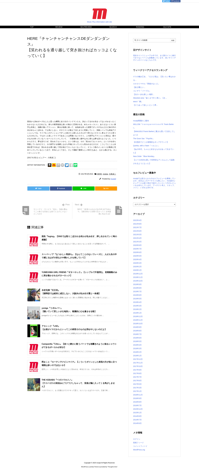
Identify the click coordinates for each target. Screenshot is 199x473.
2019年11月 (138, 277)
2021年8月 (137, 224)
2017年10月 (138, 366)
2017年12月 (138, 359)
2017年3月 (137, 388)
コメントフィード (140, 446)
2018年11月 (138, 320)
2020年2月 (137, 267)
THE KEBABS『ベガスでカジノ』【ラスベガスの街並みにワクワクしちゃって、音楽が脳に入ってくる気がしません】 (78, 383)
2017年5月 (137, 384)
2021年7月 (137, 227)
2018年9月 (137, 327)
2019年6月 (137, 295)
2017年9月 (137, 370)
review (105, 174)
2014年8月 (137, 416)
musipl (113, 179)
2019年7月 (137, 291)
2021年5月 (137, 235)
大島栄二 (112, 174)
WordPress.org (139, 450)
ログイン (136, 439)
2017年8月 (137, 373)
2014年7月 (137, 420)
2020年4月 (137, 259)
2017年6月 (137, 381)
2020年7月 (137, 249)
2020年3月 (137, 263)
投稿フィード (138, 443)
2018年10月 (138, 324)
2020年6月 (137, 252)
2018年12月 (138, 316)
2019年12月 (138, 274)
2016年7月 (137, 405)
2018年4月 (137, 345)
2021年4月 (137, 238)
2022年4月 (137, 220)
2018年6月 (137, 338)
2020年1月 (137, 270)
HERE (99, 174)
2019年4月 (137, 302)
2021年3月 (137, 242)
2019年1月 (137, 313)
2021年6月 (137, 231)
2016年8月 (137, 402)
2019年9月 (137, 284)
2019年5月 (137, 299)
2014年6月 (137, 423)
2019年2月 (137, 309)
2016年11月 (138, 395)
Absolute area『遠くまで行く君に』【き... (150, 98)
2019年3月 (137, 306)
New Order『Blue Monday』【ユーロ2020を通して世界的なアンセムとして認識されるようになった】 (153, 159)
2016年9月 (137, 398)
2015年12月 (138, 409)
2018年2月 (137, 352)
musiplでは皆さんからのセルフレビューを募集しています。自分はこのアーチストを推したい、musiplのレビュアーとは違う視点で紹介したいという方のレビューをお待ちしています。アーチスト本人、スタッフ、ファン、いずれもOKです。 (154, 183)
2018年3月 (137, 348)
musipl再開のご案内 (141, 121)
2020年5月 (137, 256)
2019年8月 (137, 288)
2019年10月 (138, 281)
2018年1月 (137, 356)
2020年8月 (137, 245)
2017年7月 (137, 377)
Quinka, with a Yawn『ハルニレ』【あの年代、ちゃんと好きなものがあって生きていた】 (153, 149)
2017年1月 (137, 391)
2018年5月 (137, 341)
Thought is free (112, 467)
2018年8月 (137, 331)
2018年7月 (137, 334)
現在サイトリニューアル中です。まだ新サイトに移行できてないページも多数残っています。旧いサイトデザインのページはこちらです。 (154, 57)
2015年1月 (137, 413)
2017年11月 (138, 363)
